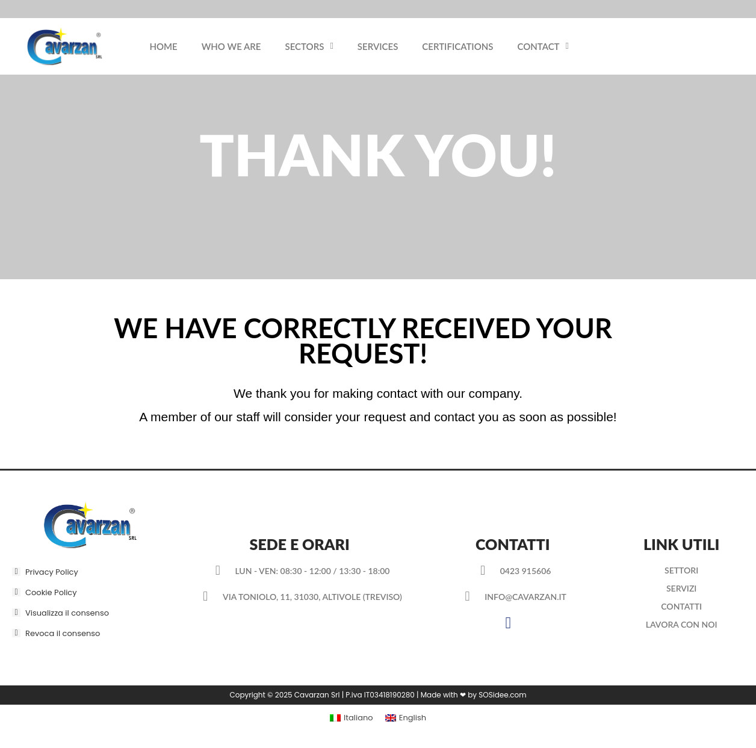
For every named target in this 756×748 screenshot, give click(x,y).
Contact (543, 46)
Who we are (231, 46)
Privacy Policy (51, 572)
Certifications (457, 46)
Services (378, 46)
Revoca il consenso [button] (62, 633)
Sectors (309, 46)
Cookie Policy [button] (51, 592)
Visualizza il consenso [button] (67, 613)
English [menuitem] (412, 717)
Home (163, 46)
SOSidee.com (502, 695)
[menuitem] (351, 717)
